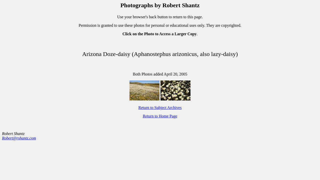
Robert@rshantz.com (19, 138)
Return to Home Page (160, 116)
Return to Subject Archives (160, 108)
